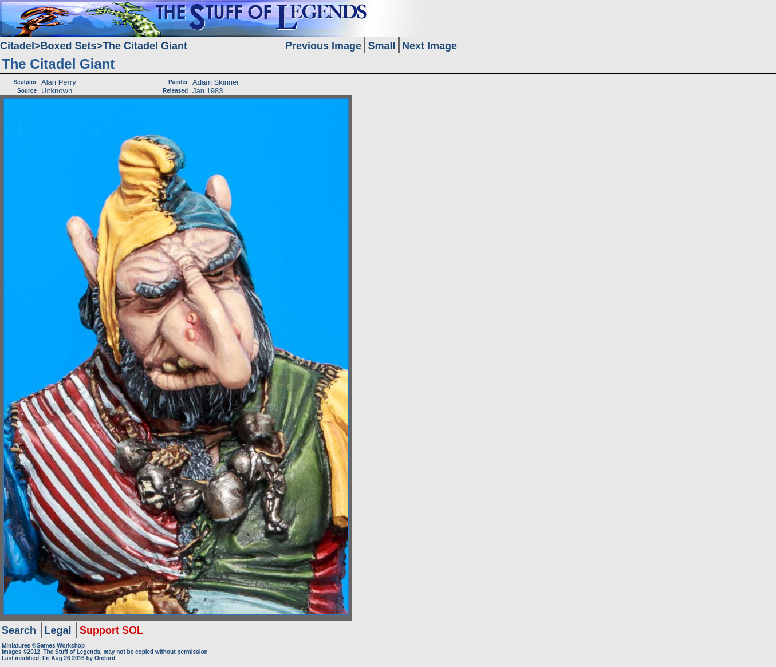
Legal (58, 630)
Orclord (104, 658)
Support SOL (111, 630)
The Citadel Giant (145, 46)
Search (19, 630)
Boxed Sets (69, 46)
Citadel (17, 46)
